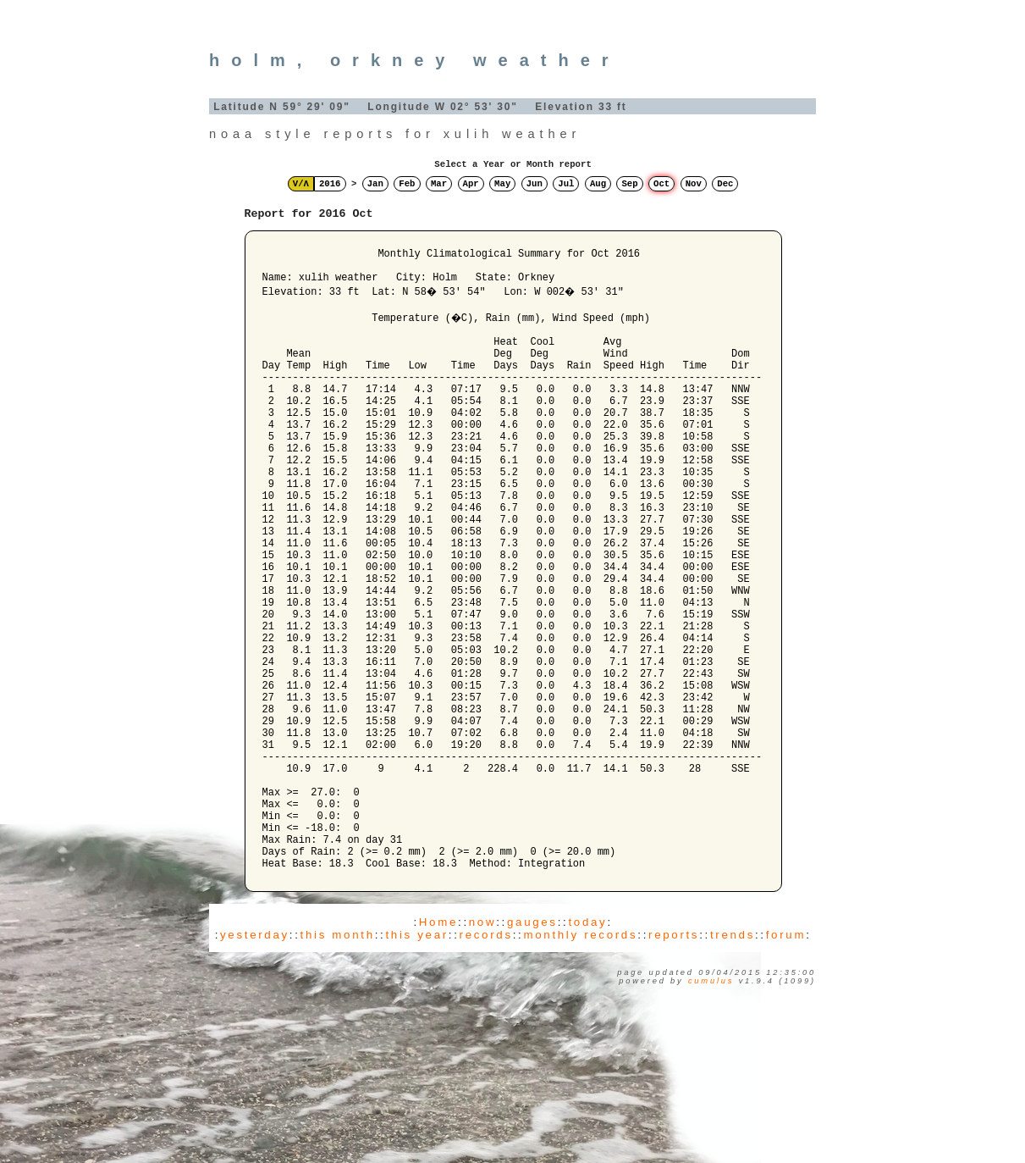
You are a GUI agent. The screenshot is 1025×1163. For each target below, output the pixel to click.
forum (786, 1061)
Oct (661, 184)
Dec (725, 184)
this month (337, 1061)
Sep (629, 184)
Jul (566, 184)
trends (732, 1061)
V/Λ (301, 184)
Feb (407, 184)
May (502, 184)
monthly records (580, 1061)
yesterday (254, 1061)
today (587, 1049)
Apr (471, 184)
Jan (375, 184)
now (482, 1049)
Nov (694, 184)
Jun (534, 184)
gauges (532, 1049)
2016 (330, 184)
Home (438, 1049)
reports (673, 1061)
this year (416, 1061)
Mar (439, 184)
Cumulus (711, 1108)
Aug (598, 184)
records (486, 1061)
